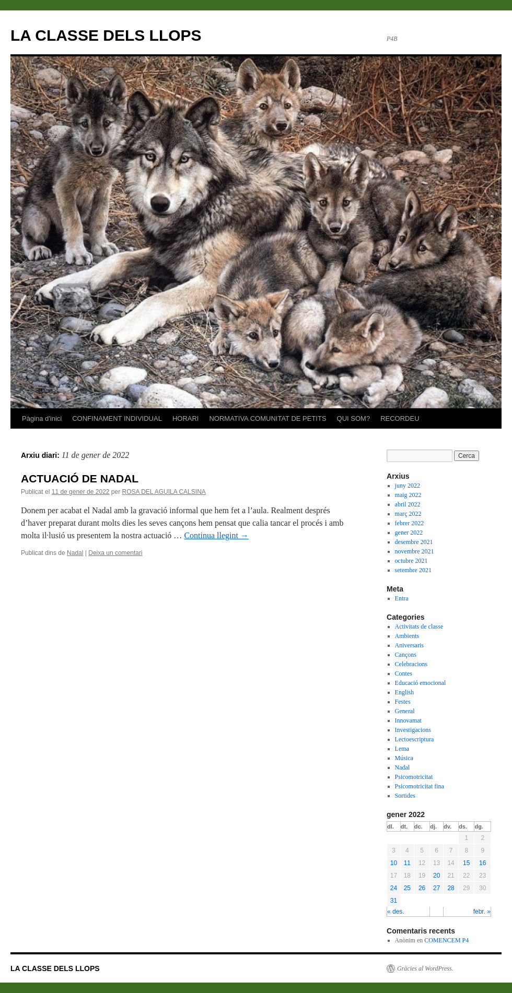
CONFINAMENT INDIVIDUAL (117, 418)
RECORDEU (399, 418)
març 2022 (408, 513)
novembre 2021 (414, 551)
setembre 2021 (413, 570)
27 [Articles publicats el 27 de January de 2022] (436, 888)
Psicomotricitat (414, 777)
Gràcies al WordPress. (425, 968)
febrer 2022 (409, 523)
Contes (403, 673)
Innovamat (408, 720)
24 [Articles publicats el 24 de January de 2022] (393, 888)
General (405, 711)
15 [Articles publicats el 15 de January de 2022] (466, 863)
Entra (402, 598)
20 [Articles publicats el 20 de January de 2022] (436, 875)
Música (404, 758)
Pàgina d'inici (42, 418)
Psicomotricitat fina (419, 786)
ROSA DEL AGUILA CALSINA (164, 491)
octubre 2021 (411, 560)
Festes (403, 701)
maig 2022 (408, 495)
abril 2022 (408, 504)
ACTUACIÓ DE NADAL (79, 478)
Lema (402, 748)
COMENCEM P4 (446, 940)
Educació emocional (420, 683)
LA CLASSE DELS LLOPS (106, 35)
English (404, 692)
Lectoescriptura (414, 739)
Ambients (407, 636)
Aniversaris (409, 645)
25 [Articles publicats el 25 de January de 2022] (407, 888)
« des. (395, 911)
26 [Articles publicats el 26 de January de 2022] (421, 888)
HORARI (185, 418)
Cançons (405, 654)
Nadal (75, 553)
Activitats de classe (419, 626)
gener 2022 (409, 532)
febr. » (482, 911)
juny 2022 (407, 485)
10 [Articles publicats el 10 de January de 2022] (393, 863)
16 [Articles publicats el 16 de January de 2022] (482, 863)
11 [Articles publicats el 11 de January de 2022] (407, 863)
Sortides (405, 795)
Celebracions (411, 664)
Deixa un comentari (115, 553)
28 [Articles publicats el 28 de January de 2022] (450, 888)
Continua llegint (216, 535)
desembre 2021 (414, 542)
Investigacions (413, 730)
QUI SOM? (353, 418)
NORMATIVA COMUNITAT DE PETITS (267, 418)
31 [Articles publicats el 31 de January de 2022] (393, 900)
